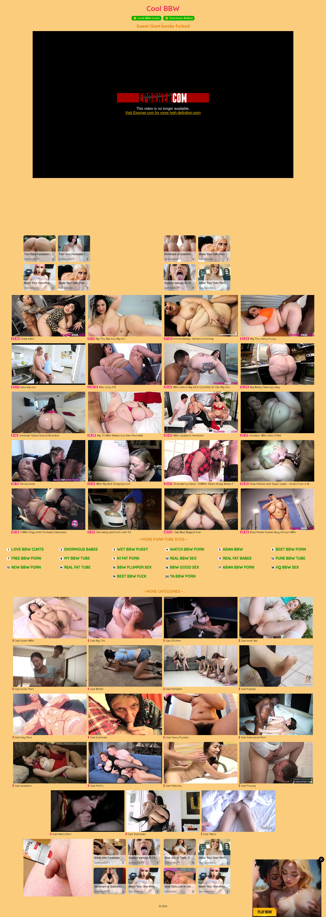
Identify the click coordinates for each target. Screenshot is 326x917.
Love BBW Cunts (146, 18)
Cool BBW (163, 8)
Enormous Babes (179, 18)
